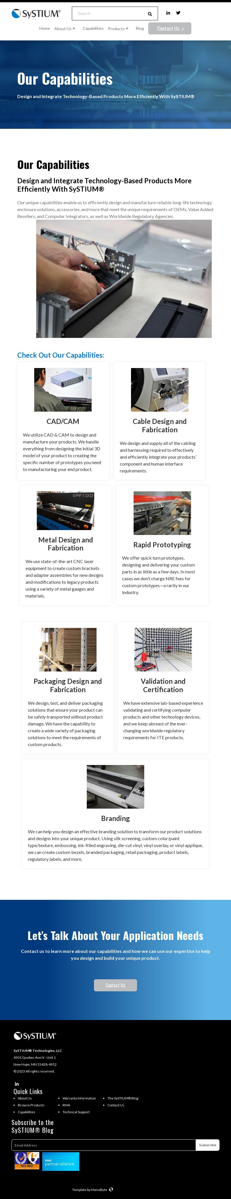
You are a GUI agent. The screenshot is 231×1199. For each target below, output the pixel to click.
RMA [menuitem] (66, 1105)
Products (120, 28)
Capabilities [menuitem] (26, 1112)
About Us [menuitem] (25, 1098)
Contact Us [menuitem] (115, 1105)
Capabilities (93, 28)
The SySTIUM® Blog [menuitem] (122, 1098)
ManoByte (102, 1190)
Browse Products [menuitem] (31, 1105)
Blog (140, 28)
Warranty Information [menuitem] (79, 1098)
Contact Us (168, 28)
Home (44, 28)
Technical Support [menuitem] (76, 1112)
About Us (66, 28)
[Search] (107, 13)
